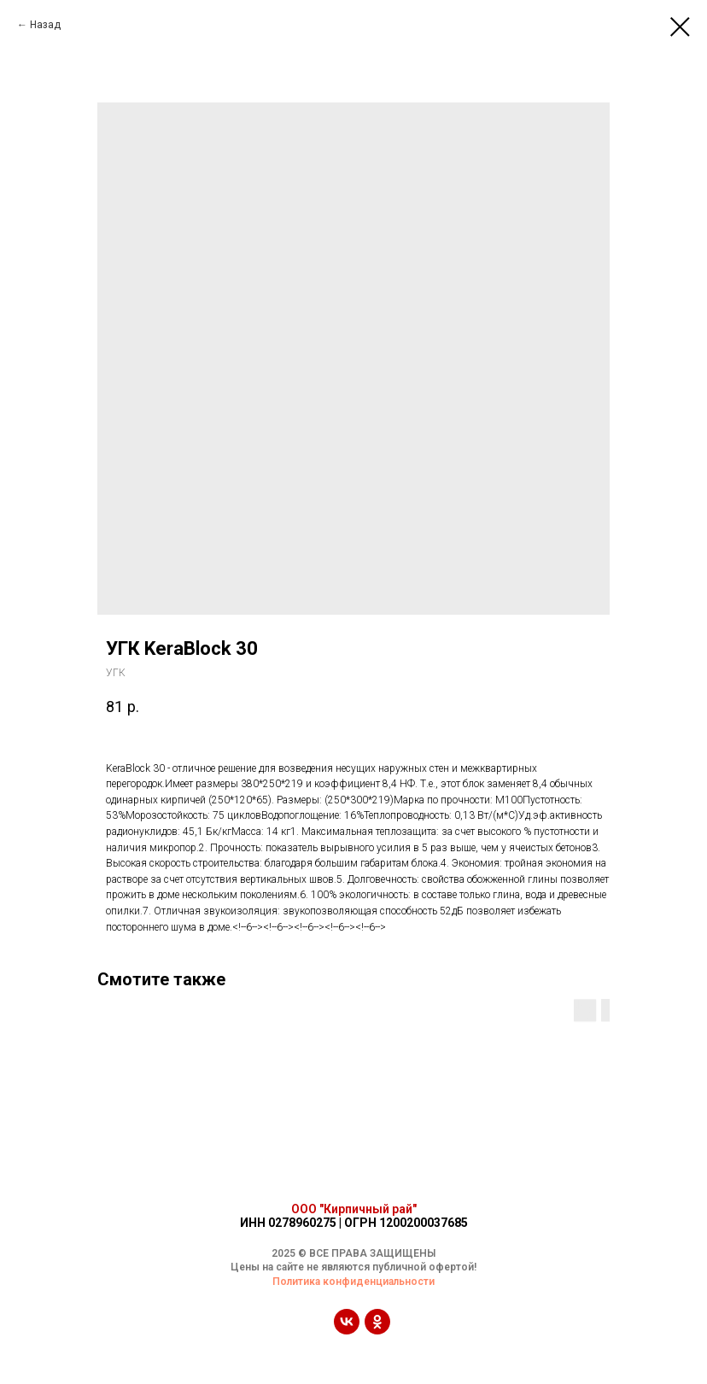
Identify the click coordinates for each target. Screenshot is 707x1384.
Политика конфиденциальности (353, 1282)
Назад (45, 25)
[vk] (346, 1330)
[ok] (377, 1330)
